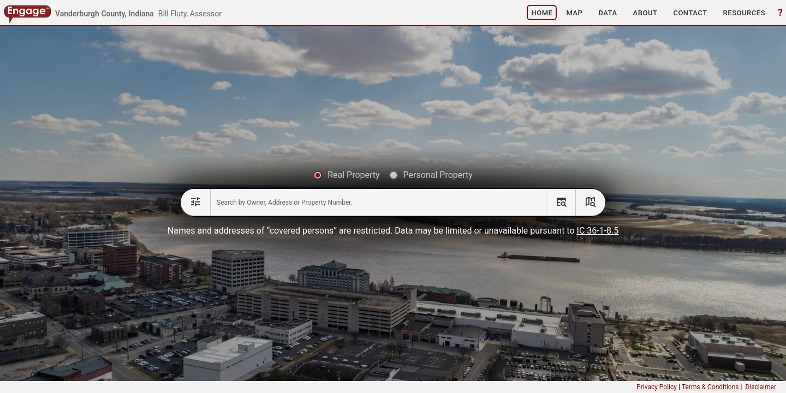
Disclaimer (760, 387)
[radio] (346, 175)
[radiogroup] (393, 175)
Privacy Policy (656, 387)
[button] (542, 12)
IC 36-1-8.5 (598, 230)
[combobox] (378, 202)
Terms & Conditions (710, 387)
